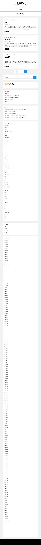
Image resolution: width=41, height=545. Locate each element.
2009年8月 (6, 433)
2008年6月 (6, 460)
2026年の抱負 (7, 102)
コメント (13, 24)
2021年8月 (6, 291)
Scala (5, 148)
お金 (5, 158)
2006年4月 (6, 486)
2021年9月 (6, 289)
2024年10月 (6, 265)
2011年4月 (6, 395)
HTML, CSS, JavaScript (8, 131)
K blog (20, 2)
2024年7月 (6, 271)
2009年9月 (6, 431)
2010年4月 (6, 417)
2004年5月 (6, 533)
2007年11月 (6, 464)
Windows (6, 152)
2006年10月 (6, 476)
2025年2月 (6, 259)
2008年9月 (6, 456)
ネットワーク (7, 178)
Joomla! (6, 135)
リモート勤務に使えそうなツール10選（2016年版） (13, 109)
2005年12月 (6, 494)
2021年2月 (6, 303)
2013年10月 (6, 385)
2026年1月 (6, 244)
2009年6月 (6, 437)
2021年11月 (6, 285)
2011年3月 (6, 397)
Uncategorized (7, 150)
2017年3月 (6, 328)
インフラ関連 (7, 156)
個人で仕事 (6, 190)
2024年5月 (6, 275)
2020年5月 (6, 305)
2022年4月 (6, 283)
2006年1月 (6, 492)
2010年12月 (6, 403)
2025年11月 (6, 246)
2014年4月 (6, 374)
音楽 (5, 217)
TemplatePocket (20, 542)
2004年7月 (6, 529)
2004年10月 (6, 523)
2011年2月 (6, 399)
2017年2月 (6, 330)
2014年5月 (6, 372)
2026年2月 (6, 242)
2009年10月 (6, 429)
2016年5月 (6, 344)
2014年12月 (6, 360)
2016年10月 (6, 336)
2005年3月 (6, 513)
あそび (6, 154)
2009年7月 (6, 435)
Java (5, 133)
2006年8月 (6, 478)
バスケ (6, 180)
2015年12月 (6, 346)
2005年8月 (6, 502)
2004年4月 (6, 535)
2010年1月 (6, 423)
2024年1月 (6, 279)
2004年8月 (6, 527)
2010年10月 (6, 405)
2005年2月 (6, 515)
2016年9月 (6, 338)
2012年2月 (6, 389)
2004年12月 (6, 519)
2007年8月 (6, 466)
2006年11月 (6, 474)
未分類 (6, 198)
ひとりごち (6, 182)
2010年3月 (6, 419)
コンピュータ (7, 164)
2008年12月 (6, 450)
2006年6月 (6, 482)
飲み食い (6, 219)
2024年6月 (6, 273)
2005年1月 (6, 517)
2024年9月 (6, 267)
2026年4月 (6, 240)
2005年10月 (6, 498)
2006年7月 (6, 480)
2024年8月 (6, 269)
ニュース (6, 176)
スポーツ (6, 172)
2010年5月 (6, 415)
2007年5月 (6, 472)
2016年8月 (6, 340)
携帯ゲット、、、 (10, 40)
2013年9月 (6, 387)
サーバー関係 (7, 168)
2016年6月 (6, 342)
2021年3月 (6, 301)
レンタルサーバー (7, 188)
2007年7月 (6, 468)
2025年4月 (6, 257)
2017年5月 (6, 326)
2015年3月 (6, 356)
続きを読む (6, 31)
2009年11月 (6, 427)
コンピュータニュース (8, 166)
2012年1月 (6, 391)
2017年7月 (6, 322)
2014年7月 (6, 368)
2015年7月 (6, 348)
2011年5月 (6, 393)
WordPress (27, 542)
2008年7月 (6, 458)
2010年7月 (6, 411)
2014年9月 (6, 364)
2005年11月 (6, 496)
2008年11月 (6, 452)
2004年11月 (6, 521)
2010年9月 (6, 407)
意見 (5, 192)
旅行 (5, 194)
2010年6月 (6, 413)
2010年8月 (6, 409)
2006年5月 (6, 484)
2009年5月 (6, 439)
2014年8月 (6, 366)
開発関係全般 (7, 213)
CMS (5, 129)
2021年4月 (6, 299)
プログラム (6, 184)
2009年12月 (6, 425)
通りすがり (24, 109)
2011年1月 (6, 401)
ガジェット (6, 160)
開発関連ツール (7, 215)
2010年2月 (6, 421)
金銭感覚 (7, 57)
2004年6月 (6, 531)
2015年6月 (6, 350)
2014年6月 (6, 370)
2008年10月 (6, 454)
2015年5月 (6, 352)
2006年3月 (6, 488)
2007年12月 (6, 462)
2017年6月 (6, 324)
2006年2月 (6, 490)
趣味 (5, 211)
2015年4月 (6, 354)
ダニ (6, 22)
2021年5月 (6, 297)
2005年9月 (6, 500)
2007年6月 (6, 470)
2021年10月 (6, 287)
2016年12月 (6, 332)
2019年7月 (6, 307)
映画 (5, 196)
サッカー (6, 170)
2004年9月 (6, 525)
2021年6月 (6, 295)
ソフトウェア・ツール (8, 174)
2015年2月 (6, 358)
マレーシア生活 (7, 186)
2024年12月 (6, 261)
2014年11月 (6, 362)
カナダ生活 (13, 20)
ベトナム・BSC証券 (8, 111)
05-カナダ (6, 125)
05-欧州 (6, 127)
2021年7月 (6, 293)
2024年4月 (6, 277)
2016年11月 (6, 334)
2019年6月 (6, 309)
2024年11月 (6, 263)
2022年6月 (6, 281)
